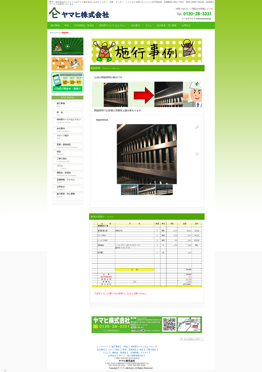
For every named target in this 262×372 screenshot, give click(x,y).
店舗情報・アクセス (140, 352)
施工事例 (55, 25)
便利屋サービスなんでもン (143, 346)
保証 (141, 349)
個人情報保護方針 (135, 355)
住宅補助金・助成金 (84, 25)
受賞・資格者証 (130, 349)
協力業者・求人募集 (166, 25)
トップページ (103, 346)
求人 (121, 355)
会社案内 (135, 25)
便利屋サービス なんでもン (112, 25)
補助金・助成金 (119, 352)
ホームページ (55, 33)
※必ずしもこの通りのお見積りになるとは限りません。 (121, 293)
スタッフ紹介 (114, 349)
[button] (197, 127)
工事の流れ (151, 349)
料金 (67, 25)
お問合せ (186, 25)
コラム (148, 25)
